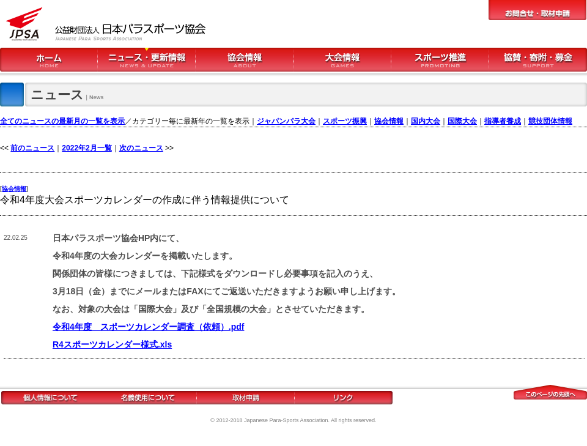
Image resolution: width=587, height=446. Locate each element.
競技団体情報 (550, 121)
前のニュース (32, 148)
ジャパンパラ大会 (286, 121)
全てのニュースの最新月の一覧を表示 (62, 121)
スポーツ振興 (345, 121)
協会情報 (389, 121)
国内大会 (425, 121)
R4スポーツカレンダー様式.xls (112, 344)
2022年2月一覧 (86, 148)
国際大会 (462, 121)
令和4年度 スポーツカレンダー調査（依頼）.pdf (148, 327)
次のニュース (141, 148)
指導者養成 (502, 121)
